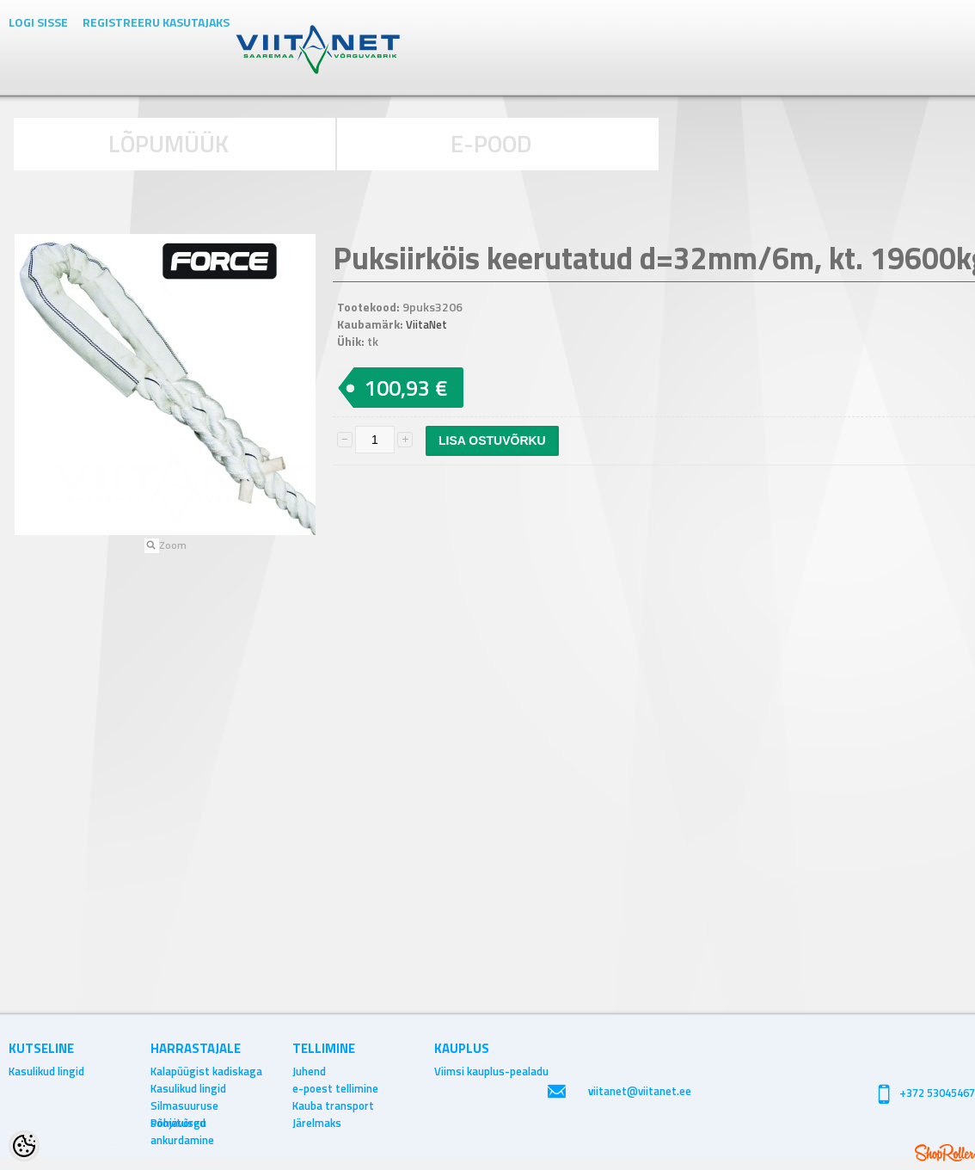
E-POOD (491, 143)
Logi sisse (38, 22)
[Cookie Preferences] (24, 1145)
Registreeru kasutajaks (156, 22)
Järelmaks (316, 1122)
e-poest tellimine (335, 1088)
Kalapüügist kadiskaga (206, 1071)
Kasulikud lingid (46, 1071)
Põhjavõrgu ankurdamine (182, 1122)
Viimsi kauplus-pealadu (491, 1071)
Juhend (309, 1071)
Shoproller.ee (945, 1152)
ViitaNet (426, 324)
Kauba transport (333, 1105)
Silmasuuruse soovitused (184, 1105)
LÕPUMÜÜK (168, 143)
